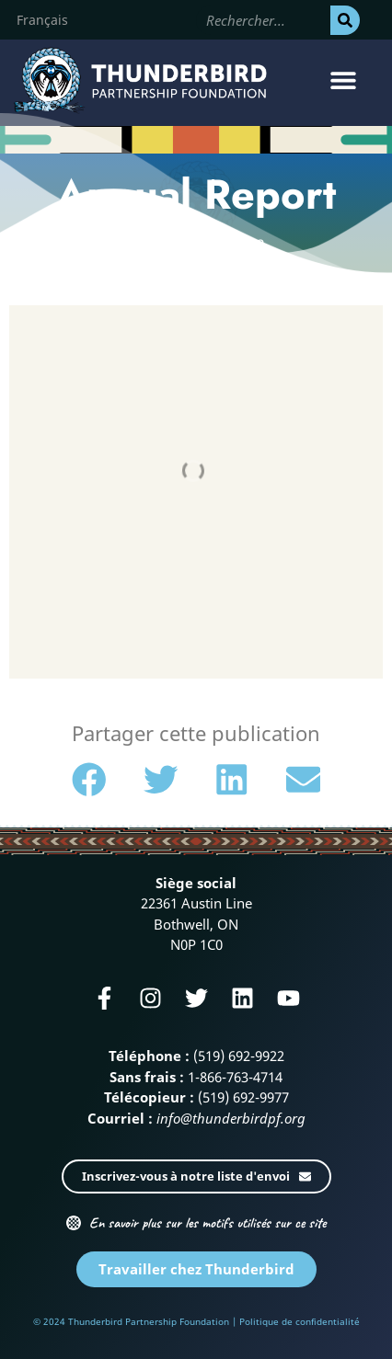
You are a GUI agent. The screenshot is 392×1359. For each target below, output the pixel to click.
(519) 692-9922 (238, 1055)
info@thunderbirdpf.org (231, 1118)
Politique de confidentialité (299, 1321)
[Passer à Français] (42, 20)
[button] (343, 80)
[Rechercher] (345, 20)
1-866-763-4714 (235, 1077)
